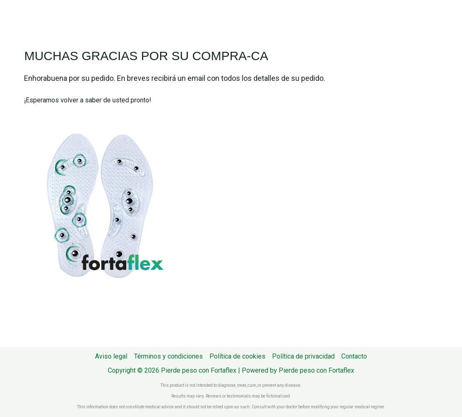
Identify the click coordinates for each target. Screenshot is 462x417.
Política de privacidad (303, 356)
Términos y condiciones (168, 356)
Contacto (354, 356)
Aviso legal (111, 356)
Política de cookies (237, 356)
